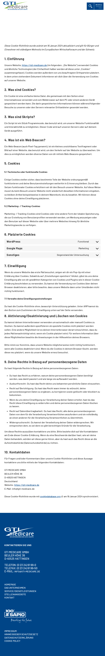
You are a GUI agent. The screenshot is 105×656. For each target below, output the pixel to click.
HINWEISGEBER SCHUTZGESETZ (21, 634)
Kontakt (9, 597)
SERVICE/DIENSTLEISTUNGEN (20, 591)
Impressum (10, 631)
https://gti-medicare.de (34, 65)
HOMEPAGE (10, 584)
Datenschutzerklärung (18, 637)
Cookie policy (12, 640)
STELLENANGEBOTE (15, 594)
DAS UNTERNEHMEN (15, 587)
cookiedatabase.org (50, 496)
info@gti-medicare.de (27, 571)
